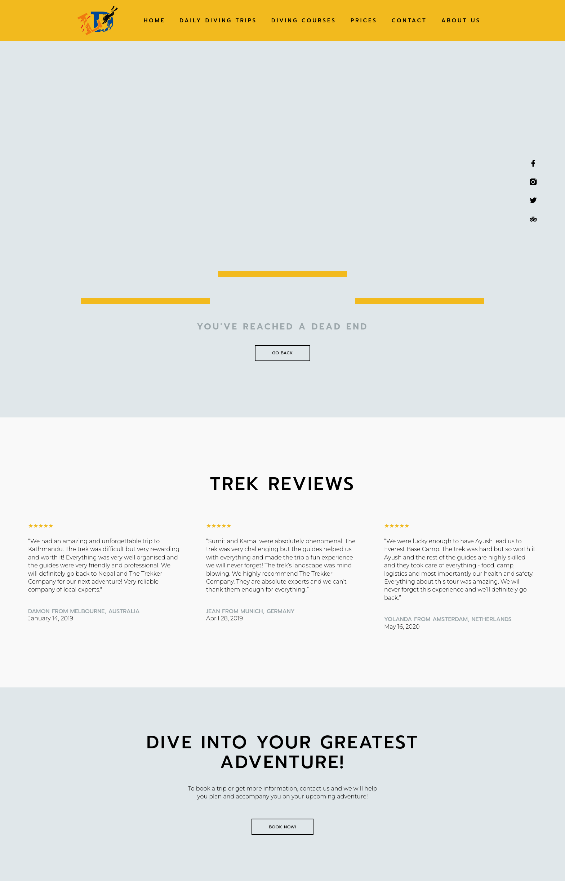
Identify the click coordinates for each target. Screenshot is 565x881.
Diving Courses (303, 21)
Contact (409, 21)
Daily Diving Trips (218, 21)
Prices (364, 21)
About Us (461, 21)
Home (154, 21)
